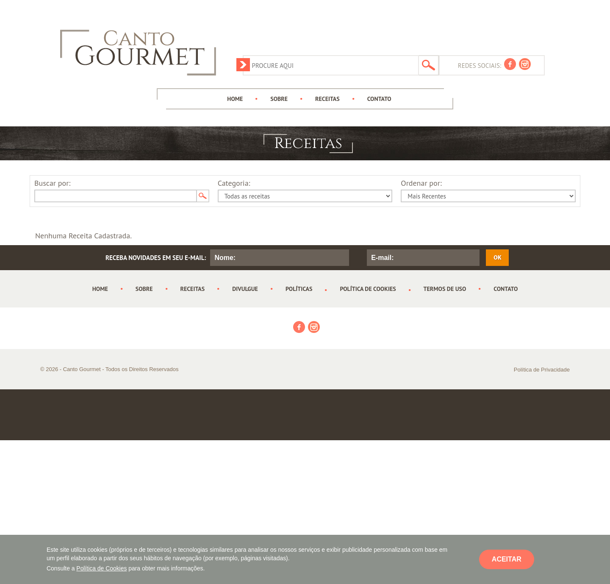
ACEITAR (506, 559)
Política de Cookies (101, 568)
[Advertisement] (390, 27)
